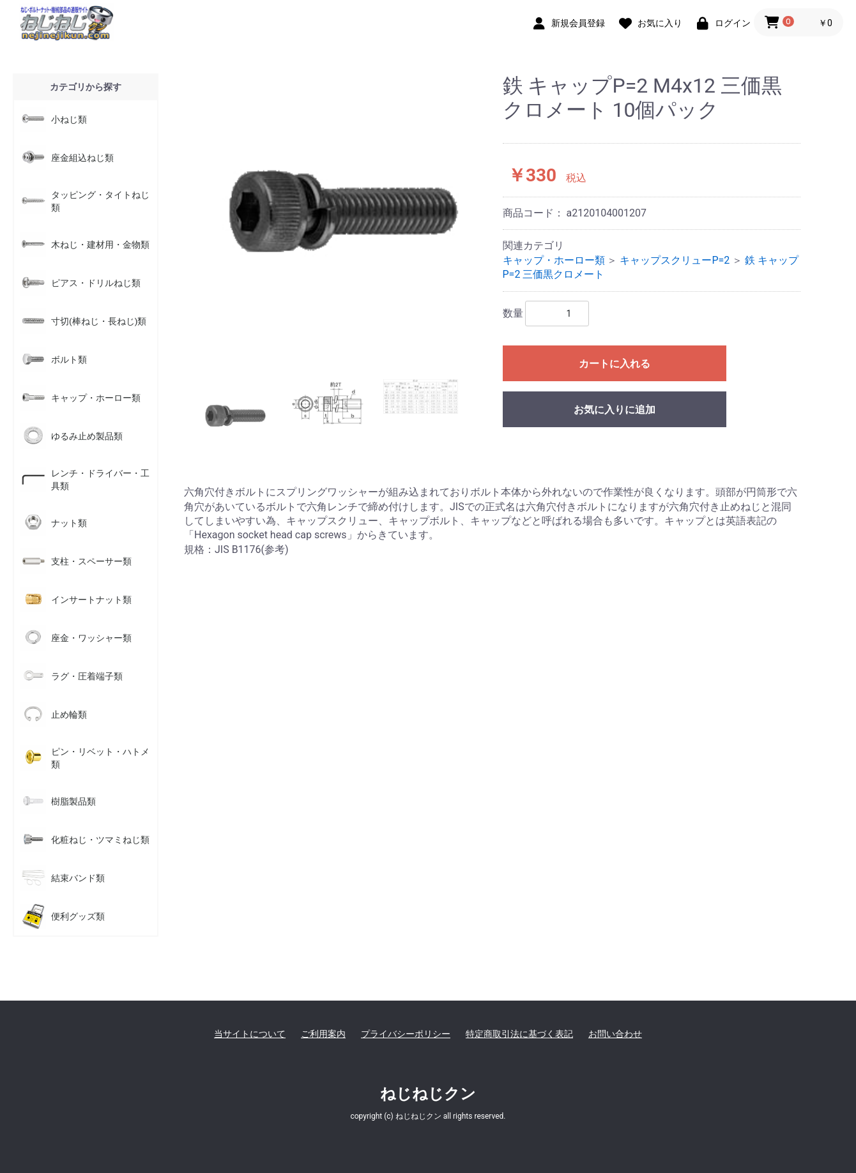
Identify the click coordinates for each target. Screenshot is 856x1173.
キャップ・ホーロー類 (554, 260)
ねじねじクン (428, 1094)
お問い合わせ (615, 1034)
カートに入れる (614, 364)
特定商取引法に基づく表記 (519, 1034)
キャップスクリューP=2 (675, 260)
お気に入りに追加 (614, 410)
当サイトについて (250, 1034)
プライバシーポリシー (405, 1034)
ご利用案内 (323, 1034)
